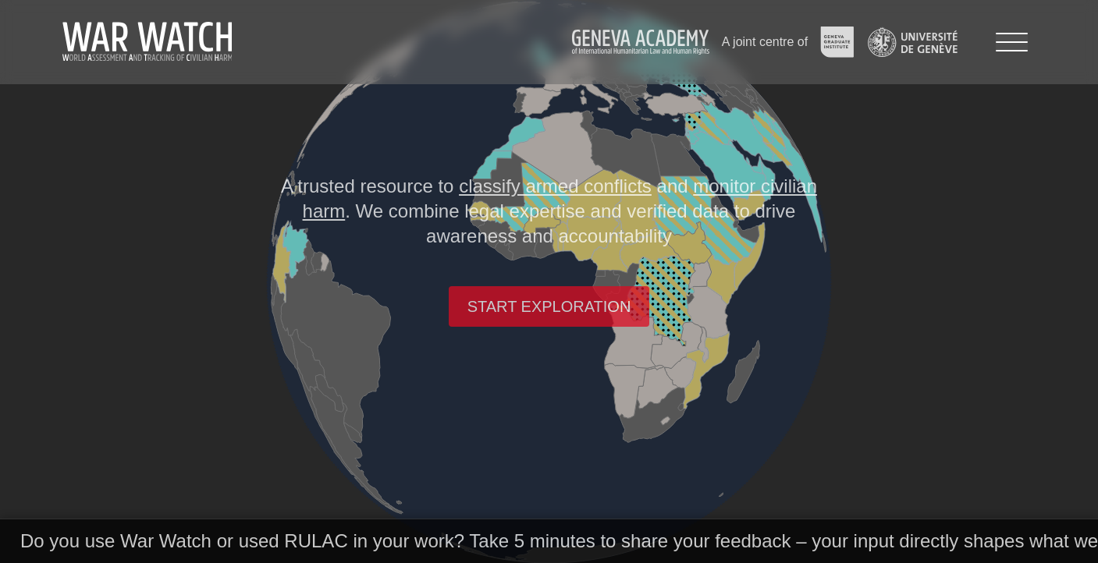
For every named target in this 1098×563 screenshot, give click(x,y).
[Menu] (1012, 42)
